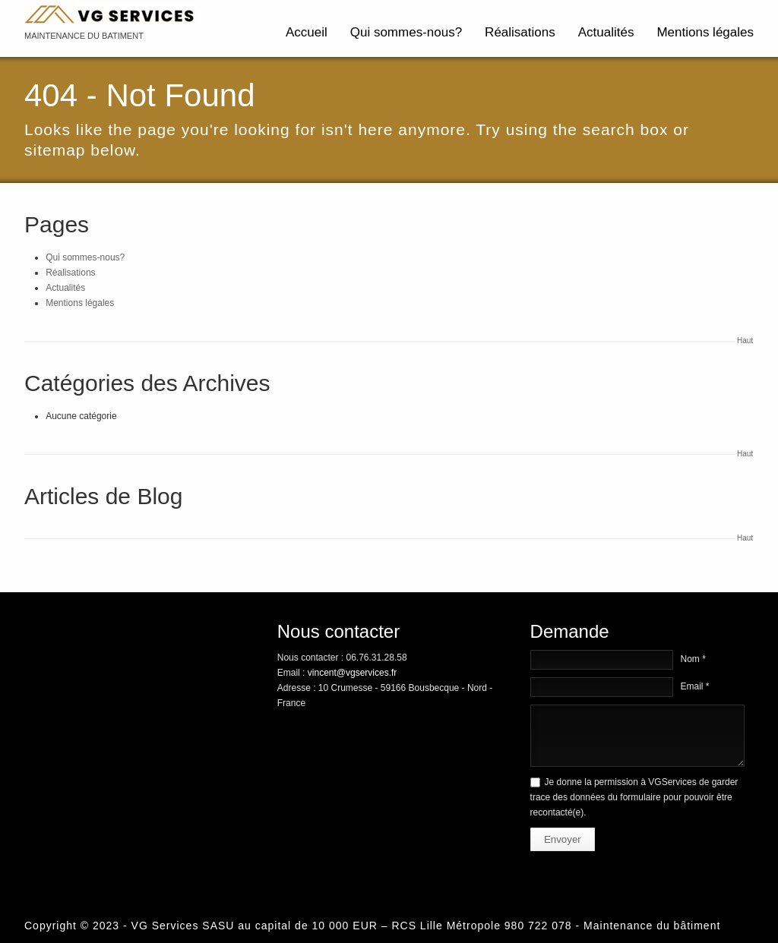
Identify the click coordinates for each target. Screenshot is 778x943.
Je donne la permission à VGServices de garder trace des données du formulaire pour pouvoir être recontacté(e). (634, 797)
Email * (695, 686)
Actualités (606, 32)
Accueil (306, 32)
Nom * (693, 659)
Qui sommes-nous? (406, 32)
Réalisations (520, 32)
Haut (745, 340)
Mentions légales (705, 32)
